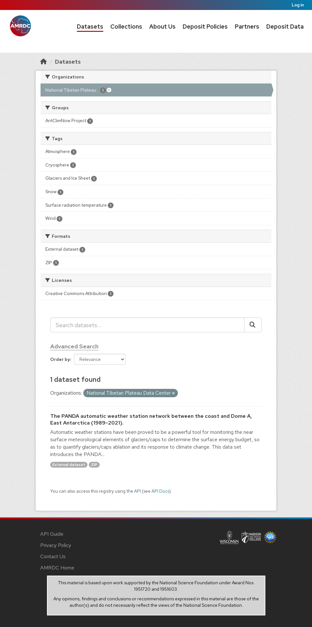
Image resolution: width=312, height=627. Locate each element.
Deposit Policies (205, 26)
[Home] (43, 61)
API (137, 491)
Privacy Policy (55, 545)
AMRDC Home (57, 567)
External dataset (68, 464)
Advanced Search (74, 346)
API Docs (160, 491)
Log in (298, 5)
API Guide (51, 534)
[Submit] (253, 325)
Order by (60, 359)
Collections (126, 26)
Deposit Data (285, 26)
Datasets (90, 26)
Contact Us (53, 556)
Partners (247, 26)
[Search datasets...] (147, 325)
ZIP (94, 464)
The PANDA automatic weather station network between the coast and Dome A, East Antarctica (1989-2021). (151, 419)
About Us (162, 26)
